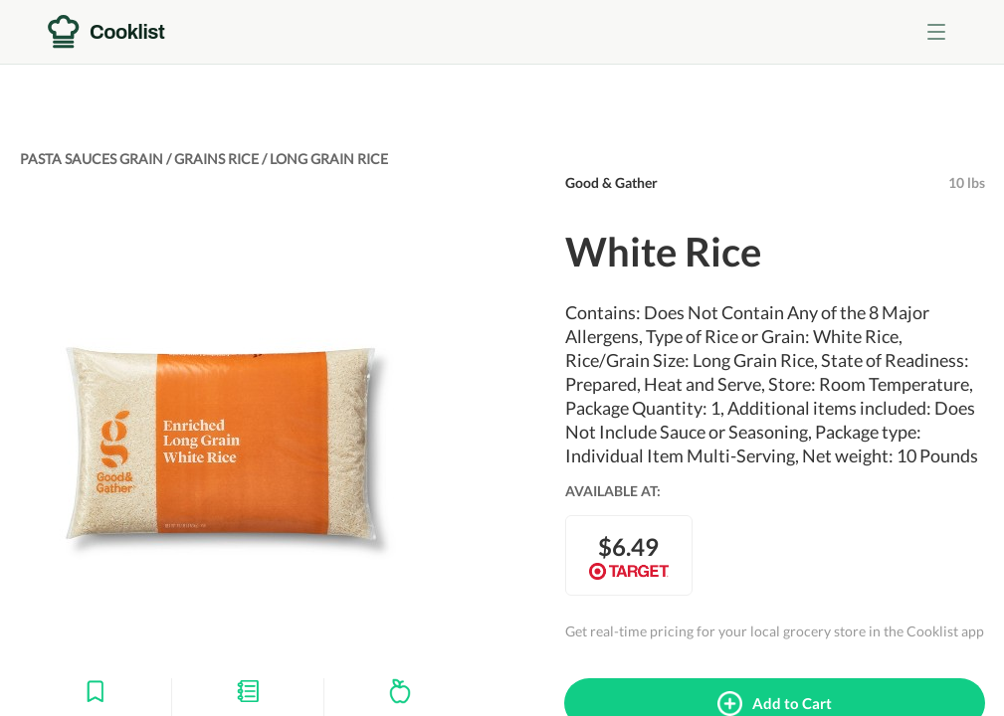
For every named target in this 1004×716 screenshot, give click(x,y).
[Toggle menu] (936, 32)
